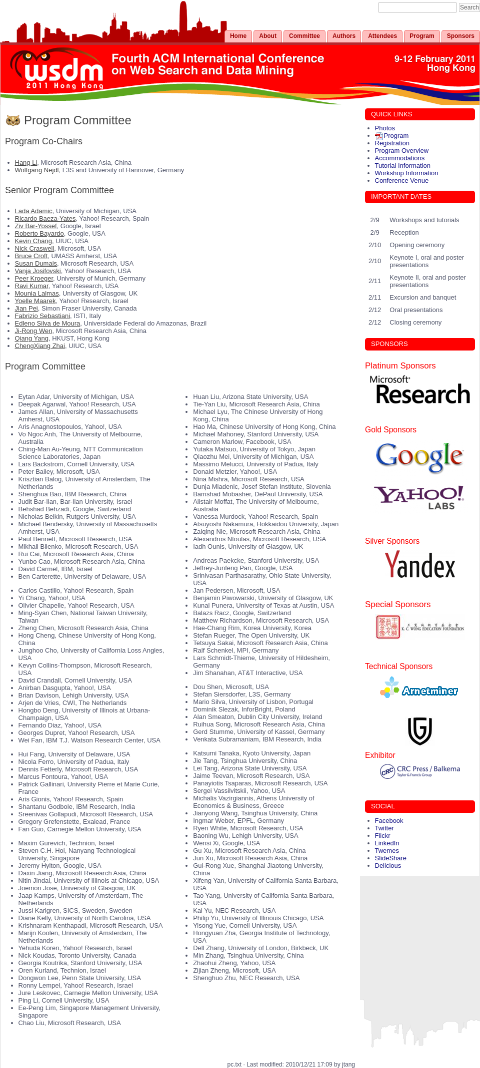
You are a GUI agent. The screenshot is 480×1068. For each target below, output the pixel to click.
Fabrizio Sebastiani (42, 316)
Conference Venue (402, 180)
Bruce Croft (31, 256)
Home (238, 35)
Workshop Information (406, 173)
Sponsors (460, 35)
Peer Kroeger (34, 278)
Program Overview (402, 150)
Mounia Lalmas (37, 293)
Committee (304, 35)
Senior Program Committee (59, 190)
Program (422, 35)
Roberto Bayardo (39, 233)
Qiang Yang (31, 338)
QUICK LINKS (391, 114)
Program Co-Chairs (43, 141)
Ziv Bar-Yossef (36, 226)
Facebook (389, 820)
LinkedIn (387, 843)
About (267, 35)
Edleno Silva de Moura (47, 323)
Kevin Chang (33, 241)
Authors (344, 35)
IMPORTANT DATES (401, 196)
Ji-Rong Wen (33, 331)
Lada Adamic (33, 211)
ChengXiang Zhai (40, 346)
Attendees (382, 35)
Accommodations (400, 158)
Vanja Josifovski (38, 271)
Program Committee (78, 120)
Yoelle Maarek (35, 301)
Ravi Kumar (31, 286)
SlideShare (391, 858)
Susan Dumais (36, 263)
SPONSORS (389, 344)
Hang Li (26, 162)
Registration (392, 143)
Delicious (388, 865)
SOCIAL (383, 806)
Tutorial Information (403, 165)
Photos (385, 128)
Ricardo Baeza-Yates (45, 218)
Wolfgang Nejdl (37, 170)
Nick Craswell (34, 248)
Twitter (384, 828)
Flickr (382, 835)
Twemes (387, 850)
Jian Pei (26, 308)
